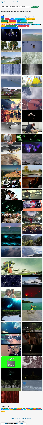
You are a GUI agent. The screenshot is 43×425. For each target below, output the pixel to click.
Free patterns (25, 3)
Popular (27, 17)
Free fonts (19, 1)
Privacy (23, 418)
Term (20, 418)
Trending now (7, 17)
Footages (6, 9)
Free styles (19, 3)
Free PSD (31, 3)
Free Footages (25, 1)
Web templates (33, 1)
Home (2, 9)
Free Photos (13, 1)
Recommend (18, 17)
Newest (13, 17)
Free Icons (6, 3)
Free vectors (6, 1)
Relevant (22, 17)
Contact (30, 418)
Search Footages (5, 6)
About (26, 418)
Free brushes (12, 3)
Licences (16, 418)
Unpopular (31, 17)
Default (2, 17)
